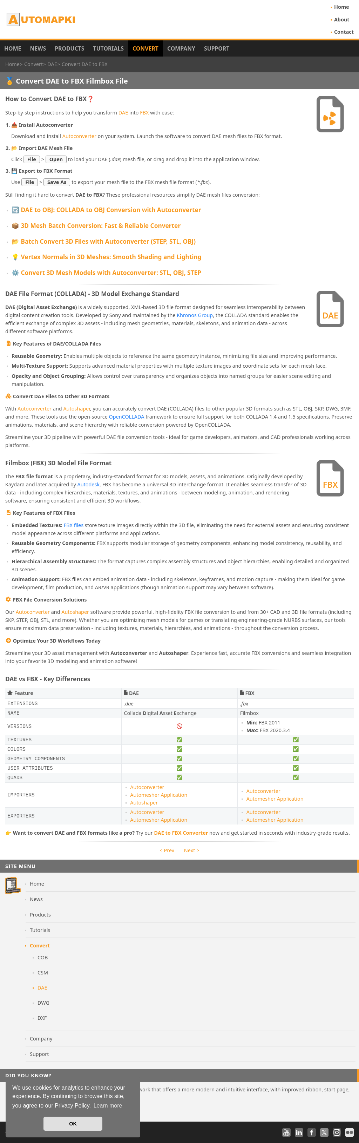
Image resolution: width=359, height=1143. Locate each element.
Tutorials (108, 48)
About (342, 19)
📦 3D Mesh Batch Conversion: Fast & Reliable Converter (96, 226)
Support (216, 48)
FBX (144, 112)
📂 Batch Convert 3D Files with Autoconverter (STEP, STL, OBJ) (104, 241)
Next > (191, 850)
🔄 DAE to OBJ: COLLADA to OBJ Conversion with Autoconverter (106, 210)
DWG (43, 1002)
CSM (43, 972)
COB (43, 957)
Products (69, 48)
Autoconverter (79, 136)
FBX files (73, 525)
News (38, 48)
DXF (42, 1017)
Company (181, 48)
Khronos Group (195, 315)
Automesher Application (158, 794)
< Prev (167, 850)
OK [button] (73, 1123)
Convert (145, 48)
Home (341, 7)
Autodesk (88, 484)
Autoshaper (76, 408)
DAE (123, 112)
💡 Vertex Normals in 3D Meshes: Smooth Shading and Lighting (107, 257)
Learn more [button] (108, 1106)
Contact (344, 31)
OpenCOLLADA (126, 416)
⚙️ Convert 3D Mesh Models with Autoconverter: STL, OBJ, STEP (106, 273)
